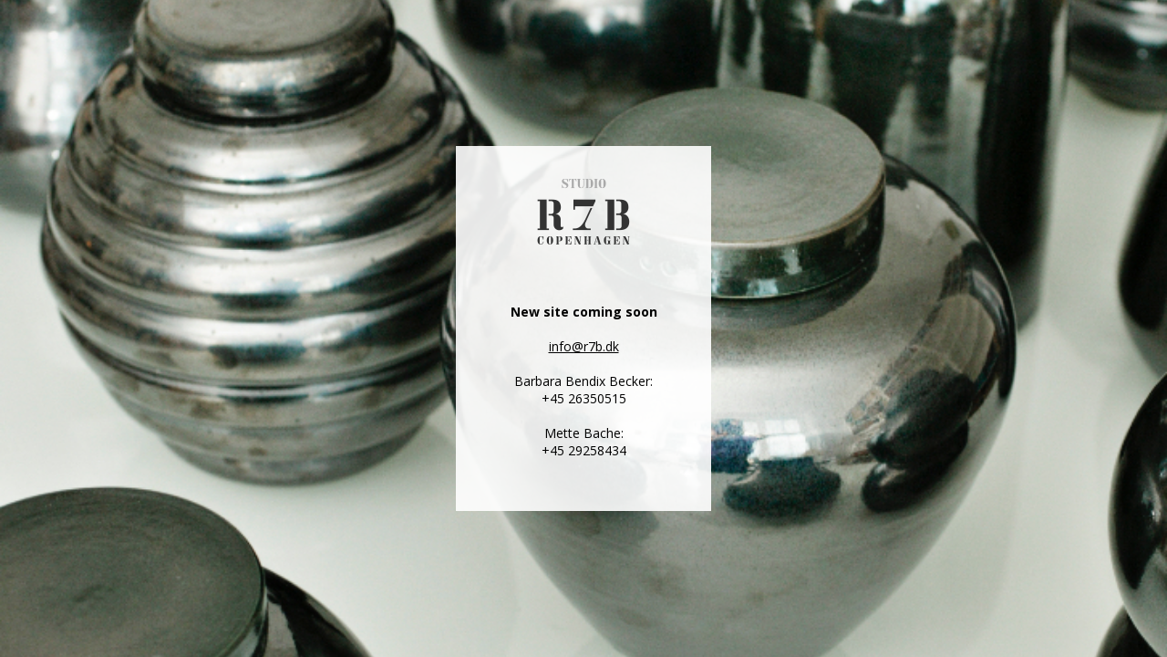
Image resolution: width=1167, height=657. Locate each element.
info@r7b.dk (584, 346)
